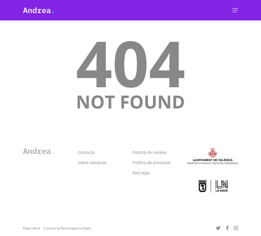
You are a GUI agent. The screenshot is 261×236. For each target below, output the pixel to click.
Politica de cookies (150, 152)
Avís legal (141, 172)
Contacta (86, 152)
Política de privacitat (152, 162)
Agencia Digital (81, 228)
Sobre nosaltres (92, 162)
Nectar (65, 228)
